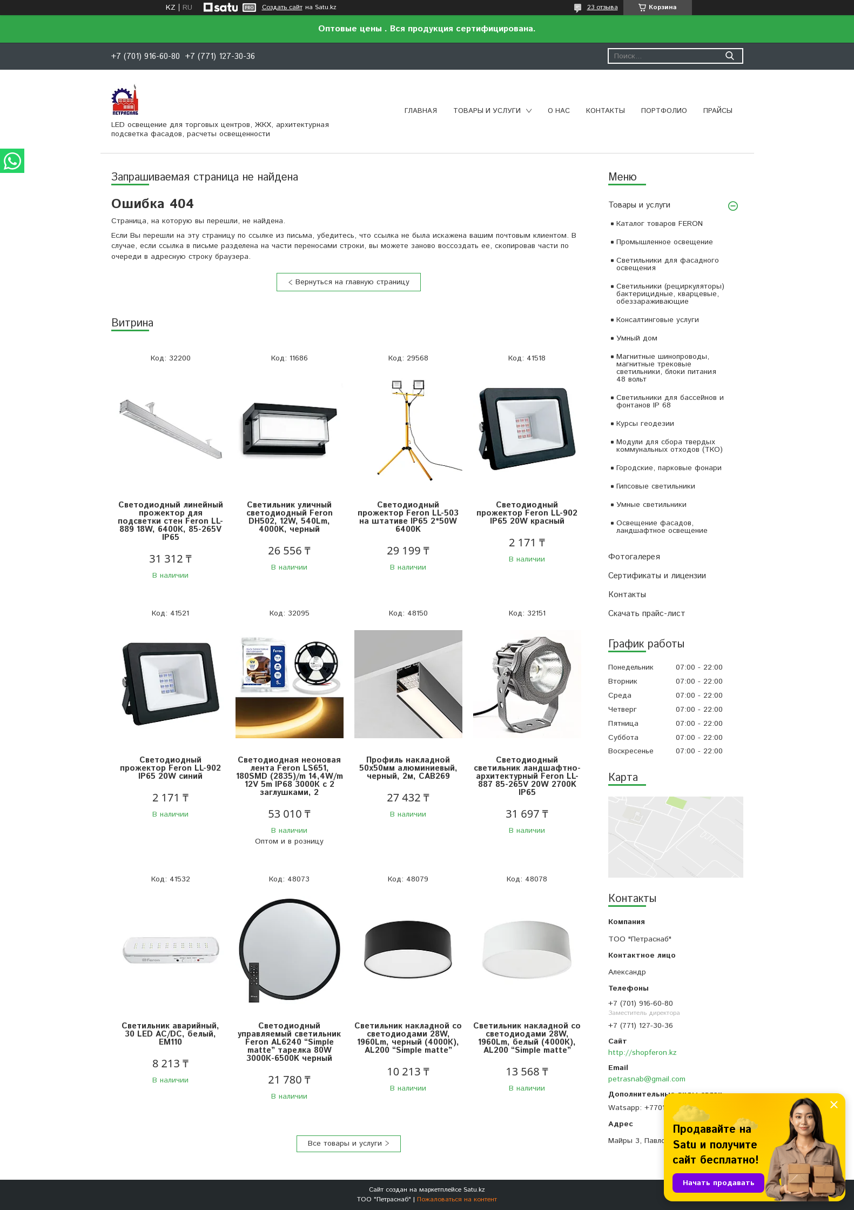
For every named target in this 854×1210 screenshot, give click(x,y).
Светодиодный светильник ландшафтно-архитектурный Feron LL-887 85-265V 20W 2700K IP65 (527, 776)
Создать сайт (282, 7)
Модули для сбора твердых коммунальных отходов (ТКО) (669, 446)
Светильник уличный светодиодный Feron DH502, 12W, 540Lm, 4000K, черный (289, 517)
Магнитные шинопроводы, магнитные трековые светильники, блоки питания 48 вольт (666, 368)
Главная (421, 111)
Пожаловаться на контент (457, 1199)
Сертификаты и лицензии (657, 575)
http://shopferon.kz (642, 1052)
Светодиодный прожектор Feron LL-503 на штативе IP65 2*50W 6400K (408, 517)
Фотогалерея (634, 557)
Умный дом (636, 338)
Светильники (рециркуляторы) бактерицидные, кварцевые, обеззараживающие (670, 294)
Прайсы (717, 111)
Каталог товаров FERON (659, 223)
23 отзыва (602, 7)
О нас (559, 111)
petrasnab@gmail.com (646, 1079)
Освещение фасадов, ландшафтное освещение (662, 527)
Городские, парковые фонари (669, 468)
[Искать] (730, 56)
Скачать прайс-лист (646, 613)
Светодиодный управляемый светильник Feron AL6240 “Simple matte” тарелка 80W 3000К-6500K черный (289, 1042)
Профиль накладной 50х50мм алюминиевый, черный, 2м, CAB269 (408, 768)
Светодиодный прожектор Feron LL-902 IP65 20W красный (526, 513)
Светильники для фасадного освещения (667, 264)
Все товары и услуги (345, 1143)
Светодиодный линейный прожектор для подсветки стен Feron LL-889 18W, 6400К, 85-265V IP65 (170, 521)
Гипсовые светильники (655, 486)
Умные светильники (651, 504)
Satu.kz (474, 1189)
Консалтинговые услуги (657, 320)
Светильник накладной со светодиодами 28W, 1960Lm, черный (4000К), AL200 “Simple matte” (408, 1038)
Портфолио (664, 111)
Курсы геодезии (645, 423)
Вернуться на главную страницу (352, 282)
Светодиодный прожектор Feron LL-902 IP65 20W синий (170, 768)
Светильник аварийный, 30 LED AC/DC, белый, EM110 (170, 1034)
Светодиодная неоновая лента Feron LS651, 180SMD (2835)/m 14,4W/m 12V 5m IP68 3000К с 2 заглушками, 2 (289, 776)
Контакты (605, 111)
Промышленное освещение (664, 242)
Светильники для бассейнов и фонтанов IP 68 (670, 401)
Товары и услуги (487, 111)
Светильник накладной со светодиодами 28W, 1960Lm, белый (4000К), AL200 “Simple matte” (527, 1038)
